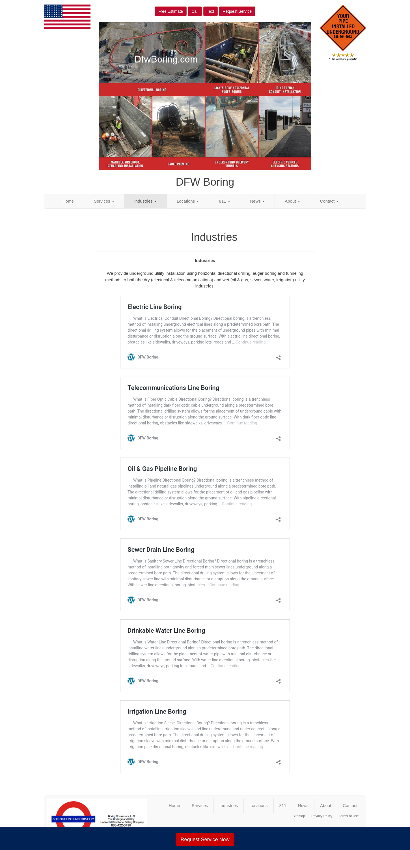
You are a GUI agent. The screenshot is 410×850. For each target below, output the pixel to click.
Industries (145, 201)
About (292, 201)
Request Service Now (204, 839)
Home (68, 201)
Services (104, 201)
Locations (188, 201)
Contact (329, 201)
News (257, 201)
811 (224, 201)
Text (210, 11)
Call (194, 11)
